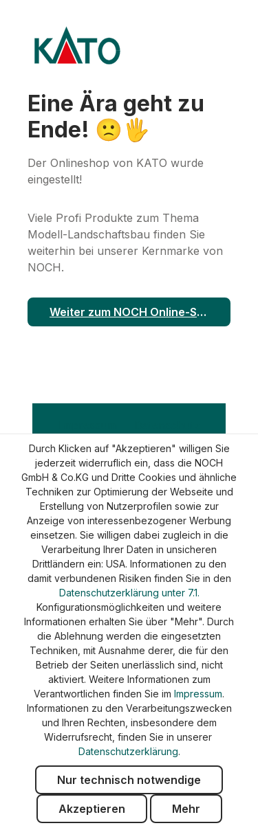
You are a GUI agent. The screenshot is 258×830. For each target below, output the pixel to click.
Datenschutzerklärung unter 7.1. (129, 592)
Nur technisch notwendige (129, 780)
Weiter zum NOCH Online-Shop (133, 312)
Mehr (186, 809)
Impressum (89, 425)
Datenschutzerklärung (128, 751)
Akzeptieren (91, 809)
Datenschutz (167, 425)
